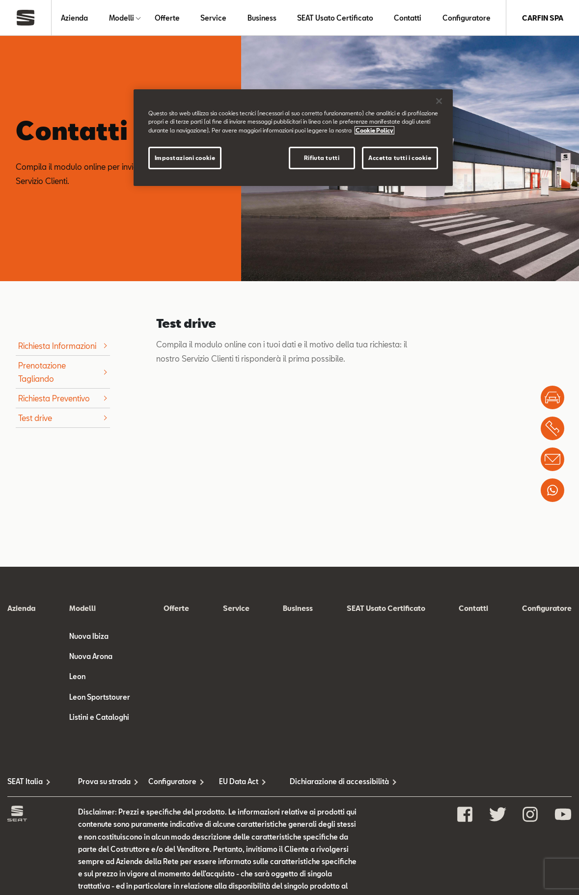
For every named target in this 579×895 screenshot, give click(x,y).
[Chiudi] (439, 101)
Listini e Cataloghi (99, 717)
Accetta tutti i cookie (400, 158)
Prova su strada (104, 781)
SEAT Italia (25, 781)
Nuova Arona (90, 656)
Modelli (121, 18)
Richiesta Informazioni (57, 345)
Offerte (167, 18)
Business (262, 18)
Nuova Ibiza (89, 636)
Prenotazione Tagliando (42, 372)
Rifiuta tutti (321, 158)
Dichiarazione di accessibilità (325, 781)
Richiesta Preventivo (54, 398)
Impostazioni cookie (185, 158)
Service (213, 18)
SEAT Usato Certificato (335, 18)
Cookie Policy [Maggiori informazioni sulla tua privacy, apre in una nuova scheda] (374, 130)
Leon (77, 676)
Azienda (74, 18)
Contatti (407, 18)
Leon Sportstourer (99, 697)
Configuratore (466, 18)
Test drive (35, 417)
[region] (293, 137)
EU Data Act (238, 781)
